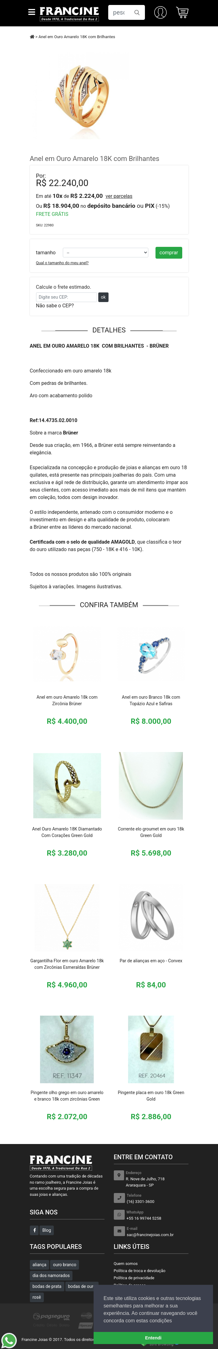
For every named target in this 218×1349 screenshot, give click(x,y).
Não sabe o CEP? (55, 306)
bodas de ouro (82, 1286)
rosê (37, 1297)
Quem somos (126, 1263)
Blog (46, 1230)
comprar (169, 253)
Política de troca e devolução (139, 1270)
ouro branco (64, 1264)
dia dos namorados (51, 1275)
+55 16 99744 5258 (157, 1215)
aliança (40, 1264)
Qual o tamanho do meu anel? (62, 262)
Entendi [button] (153, 1337)
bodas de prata (47, 1286)
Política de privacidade (134, 1278)
